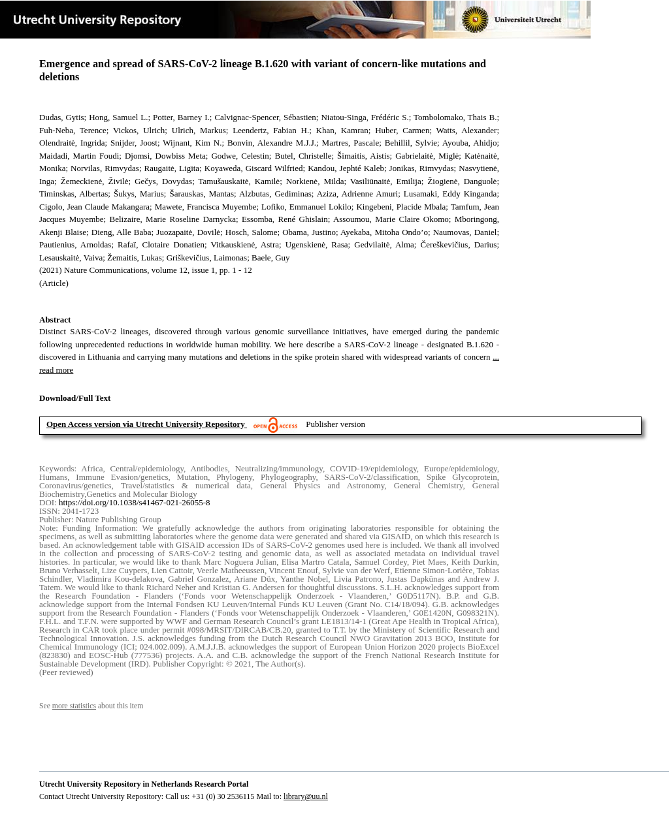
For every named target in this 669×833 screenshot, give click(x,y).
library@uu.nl (306, 796)
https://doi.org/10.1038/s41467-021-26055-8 (134, 502)
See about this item (91, 706)
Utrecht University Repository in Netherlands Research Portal (143, 784)
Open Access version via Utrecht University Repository (145, 424)
